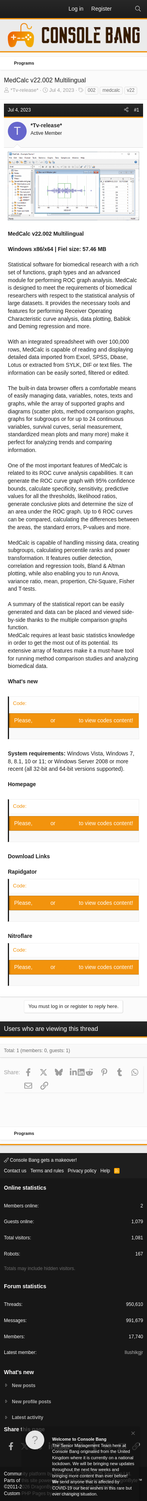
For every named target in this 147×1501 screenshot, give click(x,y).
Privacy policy (82, 1171)
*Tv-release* (25, 90)
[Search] (138, 9)
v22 (130, 90)
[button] (10, 9)
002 (92, 90)
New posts (23, 1385)
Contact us (15, 1171)
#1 (136, 110)
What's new (19, 1372)
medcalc (111, 90)
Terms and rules (47, 1171)
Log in (42, 720)
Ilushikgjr (134, 1352)
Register (68, 720)
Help (105, 1171)
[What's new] (123, 9)
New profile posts (31, 1401)
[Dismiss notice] (132, 1434)
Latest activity (27, 1417)
